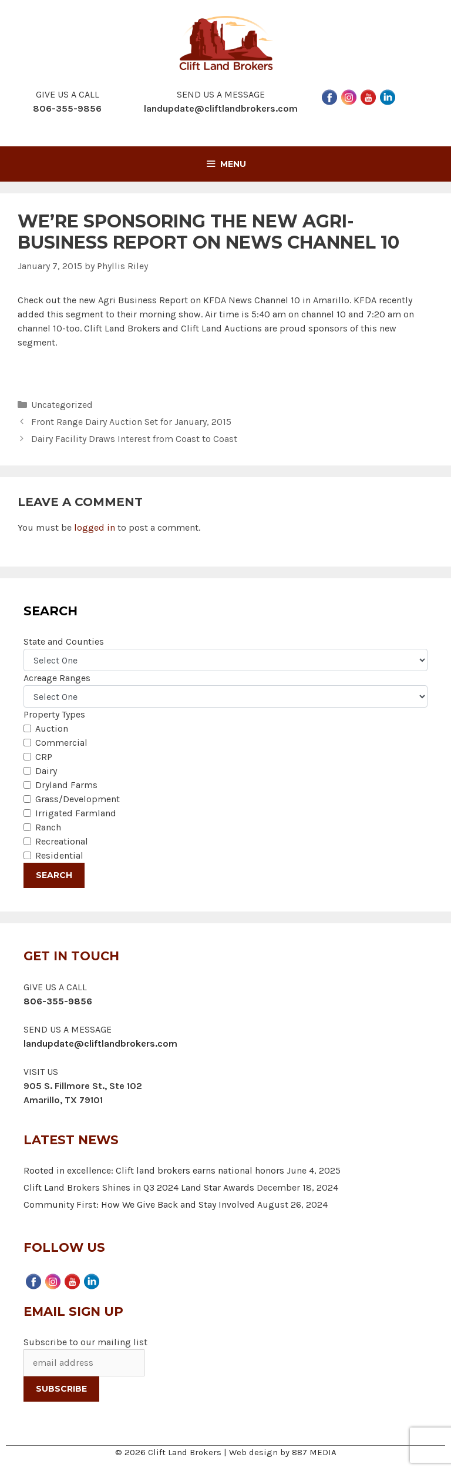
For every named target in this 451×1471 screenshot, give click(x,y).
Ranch (48, 827)
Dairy (46, 770)
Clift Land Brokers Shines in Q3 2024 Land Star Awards (138, 1187)
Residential (59, 855)
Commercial (61, 742)
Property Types (54, 714)
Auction (51, 728)
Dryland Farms (66, 784)
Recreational (61, 841)
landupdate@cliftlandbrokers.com (221, 108)
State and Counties (63, 641)
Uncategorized (62, 404)
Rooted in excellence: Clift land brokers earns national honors (153, 1170)
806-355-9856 (57, 1001)
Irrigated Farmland (75, 813)
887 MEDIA (314, 1452)
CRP (43, 756)
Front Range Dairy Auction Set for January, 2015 (131, 421)
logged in (94, 527)
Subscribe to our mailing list (85, 1342)
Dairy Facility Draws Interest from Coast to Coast (134, 438)
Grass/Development (77, 799)
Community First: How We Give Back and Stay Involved (139, 1204)
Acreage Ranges (56, 677)
